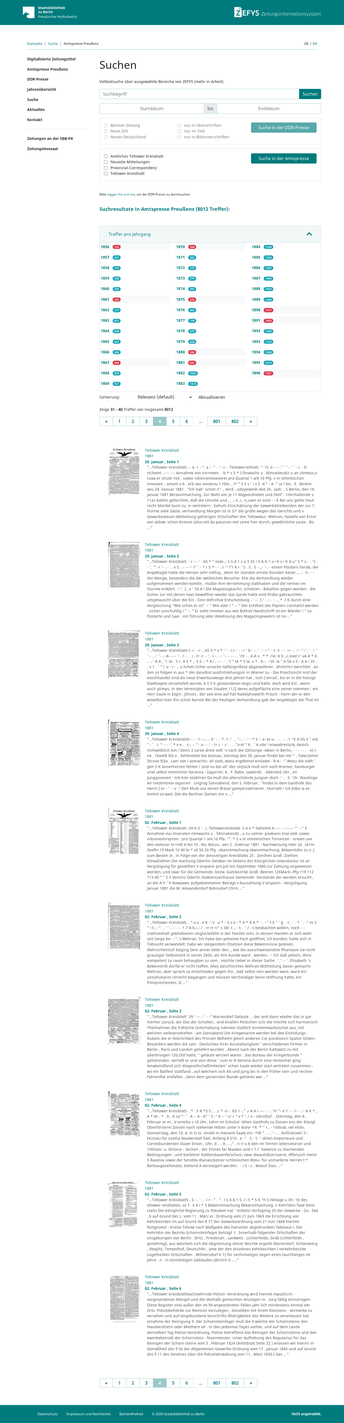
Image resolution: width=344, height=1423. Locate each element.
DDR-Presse (37, 79)
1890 (256, 309)
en (315, 43)
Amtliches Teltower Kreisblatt (136, 156)
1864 (105, 330)
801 (216, 421)
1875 (181, 299)
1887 (256, 278)
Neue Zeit (119, 130)
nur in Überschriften (202, 125)
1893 (256, 341)
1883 (181, 383)
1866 (105, 351)
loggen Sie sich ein (121, 194)
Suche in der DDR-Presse (284, 128)
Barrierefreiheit (131, 1413)
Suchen (310, 94)
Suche (53, 43)
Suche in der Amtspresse (284, 158)
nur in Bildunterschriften (206, 136)
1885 (256, 257)
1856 (105, 246)
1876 (181, 309)
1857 (105, 257)
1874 (181, 288)
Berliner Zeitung (125, 125)
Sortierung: (109, 397)
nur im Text (194, 130)
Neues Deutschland (128, 136)
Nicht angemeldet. (306, 1413)
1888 (256, 288)
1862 (105, 309)
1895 (256, 362)
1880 (181, 351)
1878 (181, 330)
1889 (256, 299)
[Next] (250, 421)
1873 (181, 278)
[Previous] (106, 421)
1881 (181, 362)
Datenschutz (48, 1413)
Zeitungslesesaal (42, 148)
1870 (181, 246)
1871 (181, 257)
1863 (105, 320)
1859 (105, 278)
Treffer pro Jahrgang (130, 234)
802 (235, 421)
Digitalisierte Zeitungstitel (51, 58)
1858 (105, 267)
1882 (181, 372)
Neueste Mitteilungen (130, 161)
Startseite (34, 43)
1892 (256, 330)
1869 (105, 383)
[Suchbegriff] (199, 94)
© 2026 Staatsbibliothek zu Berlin (178, 1413)
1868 (105, 372)
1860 (105, 288)
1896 (256, 372)
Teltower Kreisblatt (127, 173)
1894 (256, 351)
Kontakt (34, 119)
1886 (256, 267)
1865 (105, 341)
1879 (181, 341)
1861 (105, 299)
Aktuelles (36, 109)
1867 (105, 362)
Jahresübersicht (41, 89)
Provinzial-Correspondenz (133, 167)
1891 (256, 320)
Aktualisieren (212, 397)
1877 (181, 320)
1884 (256, 246)
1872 (181, 267)
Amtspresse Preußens (47, 69)
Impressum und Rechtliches (88, 1413)
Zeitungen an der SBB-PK (50, 138)
